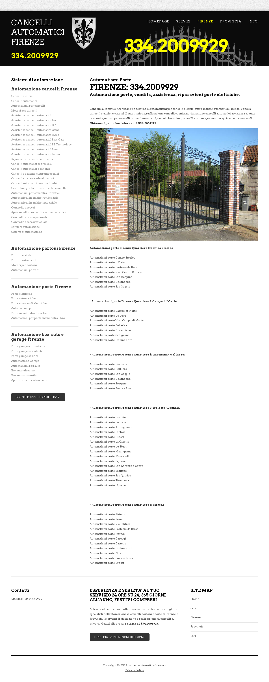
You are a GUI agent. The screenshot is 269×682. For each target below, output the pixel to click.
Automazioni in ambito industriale (34, 202)
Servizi (183, 21)
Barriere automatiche (25, 226)
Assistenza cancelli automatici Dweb (35, 134)
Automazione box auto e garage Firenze (37, 337)
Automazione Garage (25, 360)
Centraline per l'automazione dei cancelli (38, 188)
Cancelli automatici (24, 101)
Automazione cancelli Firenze (44, 89)
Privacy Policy (134, 670)
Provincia (230, 21)
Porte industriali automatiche (30, 313)
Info (253, 21)
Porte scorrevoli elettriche (29, 303)
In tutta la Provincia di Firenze (119, 637)
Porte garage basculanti (26, 351)
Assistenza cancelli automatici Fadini (35, 154)
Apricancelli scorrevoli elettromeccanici (38, 212)
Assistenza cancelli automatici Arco (35, 120)
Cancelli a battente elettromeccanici (35, 173)
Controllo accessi (23, 207)
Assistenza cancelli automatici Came (35, 130)
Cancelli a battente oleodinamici (32, 178)
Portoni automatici (23, 260)
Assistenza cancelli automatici (31, 115)
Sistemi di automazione (26, 231)
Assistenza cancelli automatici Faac (34, 149)
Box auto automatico (24, 375)
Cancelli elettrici (22, 96)
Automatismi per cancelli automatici (35, 193)
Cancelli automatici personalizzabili (35, 183)
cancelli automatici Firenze (38, 32)
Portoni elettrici (22, 255)
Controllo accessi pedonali (29, 217)
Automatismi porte (23, 308)
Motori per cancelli (24, 110)
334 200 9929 (33, 599)
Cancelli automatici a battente (30, 168)
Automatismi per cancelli (28, 105)
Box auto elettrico (23, 370)
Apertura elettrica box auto (29, 380)
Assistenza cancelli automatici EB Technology (41, 144)
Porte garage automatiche (28, 346)
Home (195, 599)
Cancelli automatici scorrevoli (31, 163)
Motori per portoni (24, 265)
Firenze (205, 21)
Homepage (158, 21)
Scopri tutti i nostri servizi (38, 397)
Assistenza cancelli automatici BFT (34, 125)
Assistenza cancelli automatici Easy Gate (37, 139)
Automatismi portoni (25, 270)
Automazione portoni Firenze (43, 248)
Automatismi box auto (25, 365)
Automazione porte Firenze (41, 286)
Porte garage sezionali (25, 355)
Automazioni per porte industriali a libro (38, 318)
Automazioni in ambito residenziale (35, 197)
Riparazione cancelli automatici (32, 159)
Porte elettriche (21, 293)
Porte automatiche (23, 298)
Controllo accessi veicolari (29, 222)
